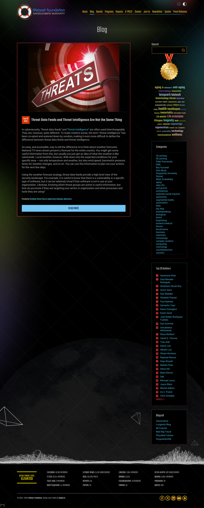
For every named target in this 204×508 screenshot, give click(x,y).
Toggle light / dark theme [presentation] (184, 4)
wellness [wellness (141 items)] (177, 135)
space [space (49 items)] (159, 131)
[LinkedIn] (173, 498)
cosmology (161, 247)
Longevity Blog (163, 424)
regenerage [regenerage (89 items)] (176, 124)
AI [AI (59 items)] (163, 87)
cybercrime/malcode (55, 199)
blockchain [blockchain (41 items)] (180, 98)
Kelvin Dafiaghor (168, 309)
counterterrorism (164, 249)
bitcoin (159, 226)
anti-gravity (161, 188)
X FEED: (49, 477)
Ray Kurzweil (162, 167)
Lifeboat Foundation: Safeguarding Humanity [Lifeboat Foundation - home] (41, 12)
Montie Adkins (167, 388)
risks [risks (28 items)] (176, 128)
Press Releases (180, 11)
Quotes (168, 11)
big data (160, 208)
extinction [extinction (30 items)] (170, 105)
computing (161, 244)
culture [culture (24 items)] (179, 102)
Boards (99, 11)
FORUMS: (122, 485)
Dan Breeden (166, 293)
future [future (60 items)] (176, 105)
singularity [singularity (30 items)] (181, 128)
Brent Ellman (166, 372)
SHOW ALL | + (160, 399)
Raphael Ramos (168, 357)
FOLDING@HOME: (125, 481)
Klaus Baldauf (167, 334)
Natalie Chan (166, 365)
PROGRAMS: (159, 481)
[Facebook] (162, 498)
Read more (73, 208)
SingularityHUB (163, 439)
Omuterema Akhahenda (166, 329)
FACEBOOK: (51, 472)
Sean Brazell (166, 361)
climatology (162, 238)
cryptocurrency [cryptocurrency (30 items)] (172, 102)
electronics (67, 199)
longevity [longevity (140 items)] (168, 120)
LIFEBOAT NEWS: (89, 472)
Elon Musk (161, 170)
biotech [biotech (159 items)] (176, 95)
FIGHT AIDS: (51, 481)
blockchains (162, 229)
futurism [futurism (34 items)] (182, 105)
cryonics (160, 252)
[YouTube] (179, 498)
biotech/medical (164, 223)
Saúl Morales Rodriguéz (166, 281)
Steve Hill (165, 369)
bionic (159, 217)
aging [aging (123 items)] (158, 87)
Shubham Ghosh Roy (37, 199)
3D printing (161, 155)
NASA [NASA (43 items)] (176, 121)
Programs (109, 11)
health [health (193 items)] (162, 109)
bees (158, 205)
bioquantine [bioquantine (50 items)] (176, 91)
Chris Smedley (167, 395)
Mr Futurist (161, 428)
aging (159, 182)
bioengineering (163, 211)
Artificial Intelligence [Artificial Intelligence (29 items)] (165, 91)
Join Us (147, 11)
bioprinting (161, 220)
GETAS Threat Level (27, 478)
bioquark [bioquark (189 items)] (165, 95)
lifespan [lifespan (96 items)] (158, 120)
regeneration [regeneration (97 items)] (162, 127)
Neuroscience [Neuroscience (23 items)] (182, 121)
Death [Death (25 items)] (183, 102)
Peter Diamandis (164, 161)
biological (161, 214)
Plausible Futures (164, 435)
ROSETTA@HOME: (53, 485)
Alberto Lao (166, 349)
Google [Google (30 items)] (156, 109)
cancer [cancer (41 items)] (164, 102)
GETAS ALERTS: (160, 472)
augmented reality (165, 200)
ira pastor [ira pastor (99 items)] (161, 116)
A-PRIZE (128, 11)
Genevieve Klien (168, 275)
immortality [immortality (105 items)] (166, 112)
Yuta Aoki (165, 342)
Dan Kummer (166, 323)
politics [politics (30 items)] (160, 124)
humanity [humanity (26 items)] (183, 109)
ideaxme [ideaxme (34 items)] (157, 113)
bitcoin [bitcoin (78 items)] (172, 98)
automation (162, 202)
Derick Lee (165, 346)
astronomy (161, 197)
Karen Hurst (166, 313)
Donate (138, 11)
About (85, 11)
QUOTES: (158, 485)
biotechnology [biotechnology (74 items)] (162, 98)
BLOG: (85, 477)
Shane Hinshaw (168, 353)
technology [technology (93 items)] (177, 131)
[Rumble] (184, 498)
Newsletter (157, 11)
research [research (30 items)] (171, 128)
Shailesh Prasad (168, 297)
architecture (162, 191)
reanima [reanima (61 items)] (166, 124)
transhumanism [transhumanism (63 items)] (164, 135)
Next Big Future (163, 431)
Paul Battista (166, 301)
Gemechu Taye (167, 305)
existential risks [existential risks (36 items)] (160, 105)
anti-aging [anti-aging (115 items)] (179, 87)
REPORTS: (86, 481)
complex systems (164, 241)
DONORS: (122, 477)
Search (183, 50)
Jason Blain (166, 384)
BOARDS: (158, 477)
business (160, 232)
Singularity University (166, 173)
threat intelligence (78, 129)
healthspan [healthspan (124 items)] (173, 109)
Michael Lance (167, 380)
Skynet (159, 176)
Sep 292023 (25, 120)
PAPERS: (86, 485)
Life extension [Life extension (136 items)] (175, 116)
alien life (160, 185)
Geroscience (162, 421)
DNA (158, 164)
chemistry (161, 235)
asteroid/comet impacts (168, 194)
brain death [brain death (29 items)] (158, 102)
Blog (92, 11)
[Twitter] (167, 498)
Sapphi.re (62, 498)
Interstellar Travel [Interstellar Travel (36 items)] (180, 113)
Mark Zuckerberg (164, 179)
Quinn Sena (166, 290)
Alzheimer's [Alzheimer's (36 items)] (168, 88)
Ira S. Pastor (166, 392)
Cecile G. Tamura (168, 338)
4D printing (161, 158)
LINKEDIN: (122, 472)
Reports (119, 11)
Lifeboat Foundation (35, 498)
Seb (162, 376)
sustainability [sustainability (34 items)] (166, 132)
